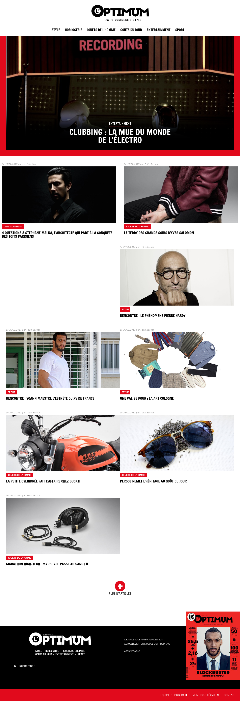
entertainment (158, 29)
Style (56, 29)
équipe (165, 695)
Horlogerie (73, 29)
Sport (81, 654)
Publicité (181, 695)
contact (229, 695)
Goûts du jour (131, 29)
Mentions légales (205, 695)
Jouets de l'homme (101, 29)
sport (179, 29)
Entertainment (64, 654)
